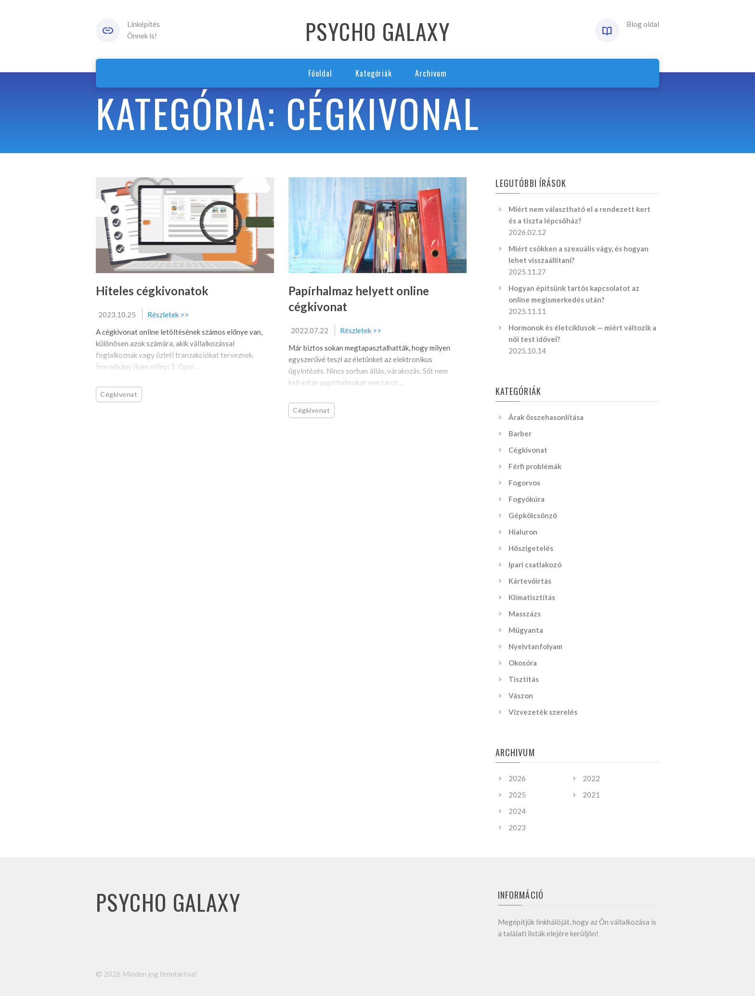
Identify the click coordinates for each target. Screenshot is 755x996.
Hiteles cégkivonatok (152, 291)
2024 (517, 811)
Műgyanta (525, 630)
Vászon (520, 695)
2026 (517, 778)
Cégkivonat (119, 394)
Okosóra (522, 662)
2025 (517, 794)
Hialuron (522, 531)
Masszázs (524, 613)
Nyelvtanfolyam (535, 646)
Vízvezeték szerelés (542, 712)
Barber (520, 433)
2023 (517, 827)
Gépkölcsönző (532, 515)
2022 (591, 778)
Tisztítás (523, 679)
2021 (591, 794)
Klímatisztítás (531, 597)
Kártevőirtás (529, 581)
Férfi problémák (534, 466)
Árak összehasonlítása (546, 417)
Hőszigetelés (530, 548)
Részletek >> (168, 314)
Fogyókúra (526, 499)
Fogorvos (524, 482)
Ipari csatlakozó (534, 564)
